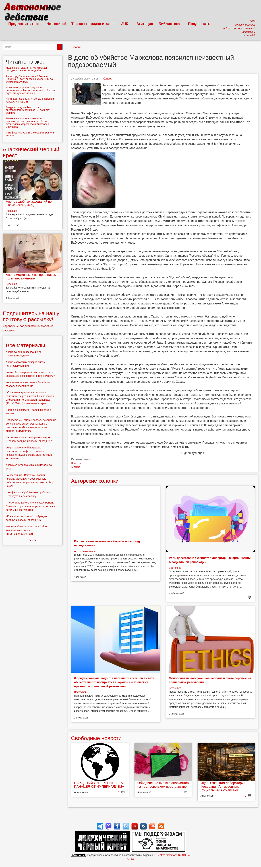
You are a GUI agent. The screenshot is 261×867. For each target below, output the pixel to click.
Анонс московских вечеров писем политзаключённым (31, 276)
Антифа (75, 466)
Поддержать (199, 24)
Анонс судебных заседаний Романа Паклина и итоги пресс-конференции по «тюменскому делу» (29, 79)
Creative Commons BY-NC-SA (173, 855)
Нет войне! (56, 24)
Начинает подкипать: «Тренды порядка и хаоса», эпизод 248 (30, 100)
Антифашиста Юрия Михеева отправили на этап (30, 134)
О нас (130, 858)
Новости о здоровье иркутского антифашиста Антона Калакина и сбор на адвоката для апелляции (30, 90)
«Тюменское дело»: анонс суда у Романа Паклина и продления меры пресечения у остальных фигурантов (30, 506)
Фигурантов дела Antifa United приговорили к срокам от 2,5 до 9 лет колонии (27, 110)
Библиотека (171, 24)
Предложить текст (24, 24)
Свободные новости (96, 738)
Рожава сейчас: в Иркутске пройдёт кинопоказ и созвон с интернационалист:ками (27, 530)
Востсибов (175, 567)
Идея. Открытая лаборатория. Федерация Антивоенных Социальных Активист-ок (223, 786)
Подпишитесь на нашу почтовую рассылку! (31, 316)
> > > (32, 540)
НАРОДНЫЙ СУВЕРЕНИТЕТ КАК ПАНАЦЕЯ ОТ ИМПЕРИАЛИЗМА (99, 784)
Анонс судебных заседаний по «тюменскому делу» (29, 203)
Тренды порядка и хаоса (93, 24)
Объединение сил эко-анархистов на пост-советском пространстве (163, 784)
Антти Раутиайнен (85, 551)
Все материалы (25, 345)
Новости (75, 47)
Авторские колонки (95, 481)
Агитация (144, 24)
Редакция (106, 78)
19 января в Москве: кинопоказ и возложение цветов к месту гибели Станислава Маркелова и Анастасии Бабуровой (27, 122)
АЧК (126, 24)
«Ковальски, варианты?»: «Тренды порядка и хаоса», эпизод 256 (26, 69)
